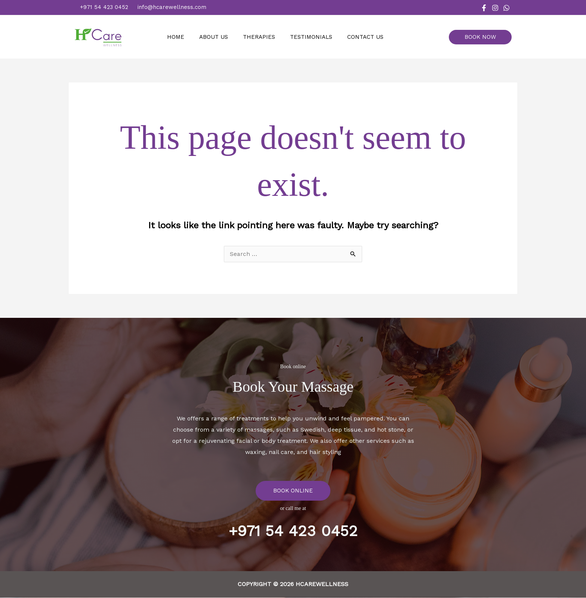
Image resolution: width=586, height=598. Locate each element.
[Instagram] (495, 7)
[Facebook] (484, 7)
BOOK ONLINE (293, 490)
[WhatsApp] (506, 7)
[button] (483, 37)
